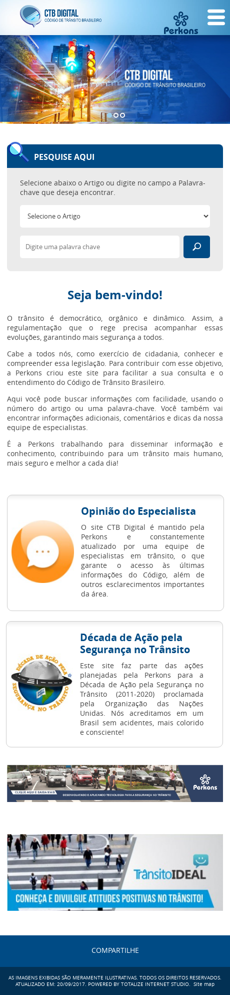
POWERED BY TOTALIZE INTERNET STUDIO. (139, 984)
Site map (204, 984)
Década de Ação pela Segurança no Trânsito (135, 643)
